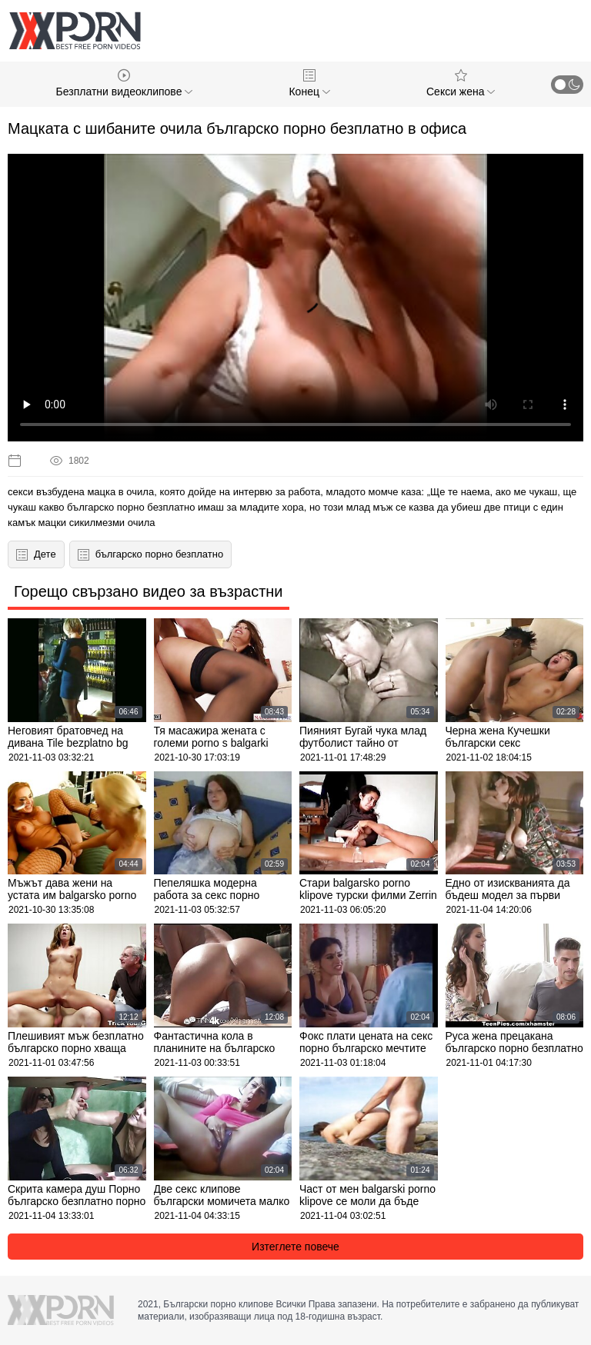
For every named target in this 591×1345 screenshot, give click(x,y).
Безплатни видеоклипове (124, 83)
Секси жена (460, 83)
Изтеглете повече (295, 1246)
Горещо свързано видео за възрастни (148, 591)
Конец (309, 83)
